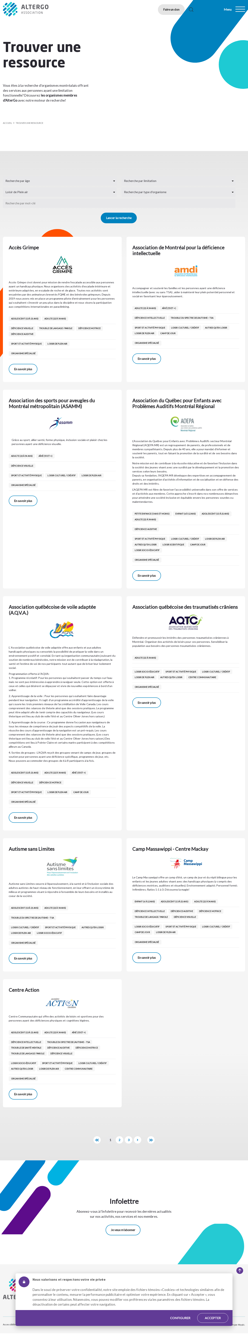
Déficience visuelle (22, 328)
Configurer (180, 1312)
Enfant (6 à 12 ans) (186, 513)
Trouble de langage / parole (56, 328)
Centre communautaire (203, 677)
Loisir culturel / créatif (185, 327)
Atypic (241, 1324)
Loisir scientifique (173, 544)
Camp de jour (168, 333)
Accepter (213, 1312)
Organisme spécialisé (23, 353)
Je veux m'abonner (123, 1230)
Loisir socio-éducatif (147, 550)
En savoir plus (23, 369)
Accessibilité (9, 1324)
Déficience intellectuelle (150, 318)
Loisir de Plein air (58, 343)
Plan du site (27, 1324)
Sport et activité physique (26, 343)
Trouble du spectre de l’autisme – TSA (192, 318)
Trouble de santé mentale (26, 1047)
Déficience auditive (22, 334)
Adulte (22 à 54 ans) (55, 318)
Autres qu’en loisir (217, 327)
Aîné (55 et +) (169, 308)
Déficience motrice (90, 328)
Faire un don (168, 9)
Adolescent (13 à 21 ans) (24, 318)
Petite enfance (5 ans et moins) (152, 513)
